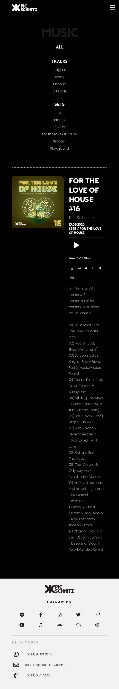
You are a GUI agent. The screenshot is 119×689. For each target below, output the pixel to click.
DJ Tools (59, 91)
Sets (59, 104)
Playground (59, 148)
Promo (59, 119)
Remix (59, 76)
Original (59, 69)
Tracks (59, 61)
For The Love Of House (59, 134)
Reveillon (60, 127)
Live (59, 112)
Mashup (59, 84)
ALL (59, 47)
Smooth (59, 141)
